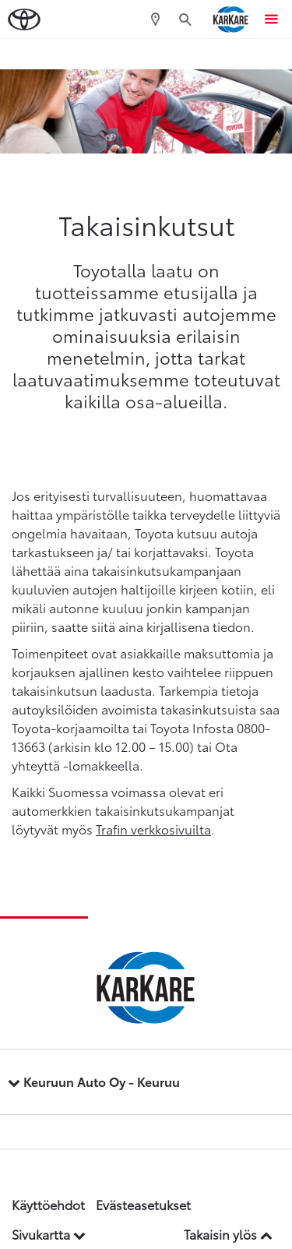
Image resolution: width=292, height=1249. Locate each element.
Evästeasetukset (143, 1204)
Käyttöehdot (48, 1204)
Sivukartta (49, 1234)
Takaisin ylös (228, 1234)
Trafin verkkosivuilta (153, 829)
